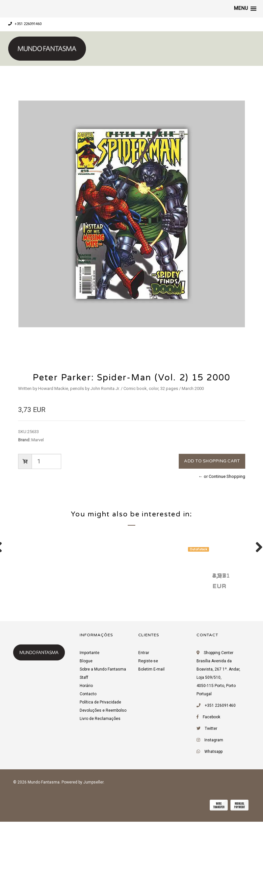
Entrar (143, 735)
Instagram (213, 823)
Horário (86, 768)
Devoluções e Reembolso (103, 793)
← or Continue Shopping (221, 476)
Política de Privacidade (100, 785)
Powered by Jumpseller (82, 865)
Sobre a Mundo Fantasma (103, 752)
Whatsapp (213, 834)
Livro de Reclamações (100, 801)
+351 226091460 (24, 24)
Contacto (88, 777)
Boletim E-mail (151, 752)
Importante (89, 735)
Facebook (211, 800)
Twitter (211, 811)
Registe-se (148, 744)
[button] (245, 8)
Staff (84, 760)
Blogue (86, 744)
